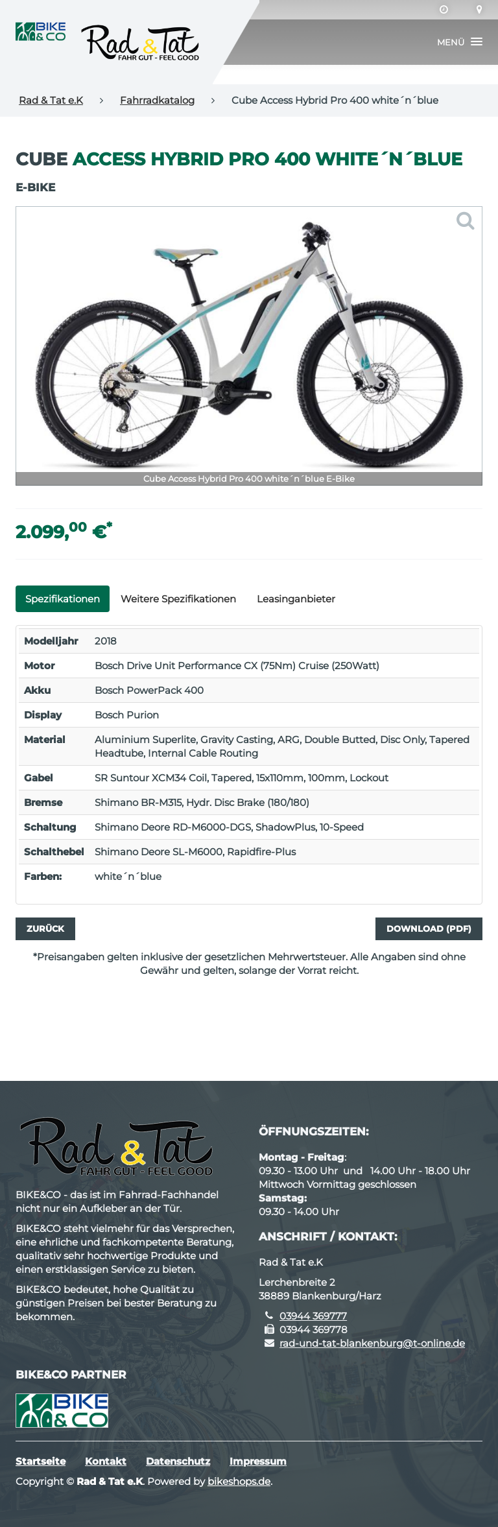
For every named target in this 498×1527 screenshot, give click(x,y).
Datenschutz (178, 1461)
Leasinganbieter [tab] (296, 599)
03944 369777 (313, 1316)
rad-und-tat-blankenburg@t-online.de (372, 1343)
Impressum (258, 1461)
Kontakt (105, 1461)
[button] (459, 42)
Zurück (45, 928)
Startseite (40, 1461)
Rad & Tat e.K (51, 100)
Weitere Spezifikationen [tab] (178, 599)
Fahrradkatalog (157, 100)
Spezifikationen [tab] (62, 599)
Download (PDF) (428, 928)
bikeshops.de (239, 1481)
